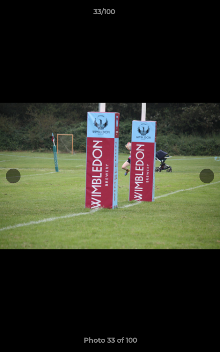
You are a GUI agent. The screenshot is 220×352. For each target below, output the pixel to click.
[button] (185, 14)
